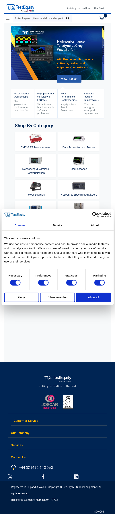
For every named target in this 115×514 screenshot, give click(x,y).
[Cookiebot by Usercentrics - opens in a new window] (95, 214)
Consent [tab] (20, 225)
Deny (21, 297)
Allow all (93, 297)
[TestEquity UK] (34, 8)
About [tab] (95, 225)
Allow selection (57, 297)
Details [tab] (57, 225)
